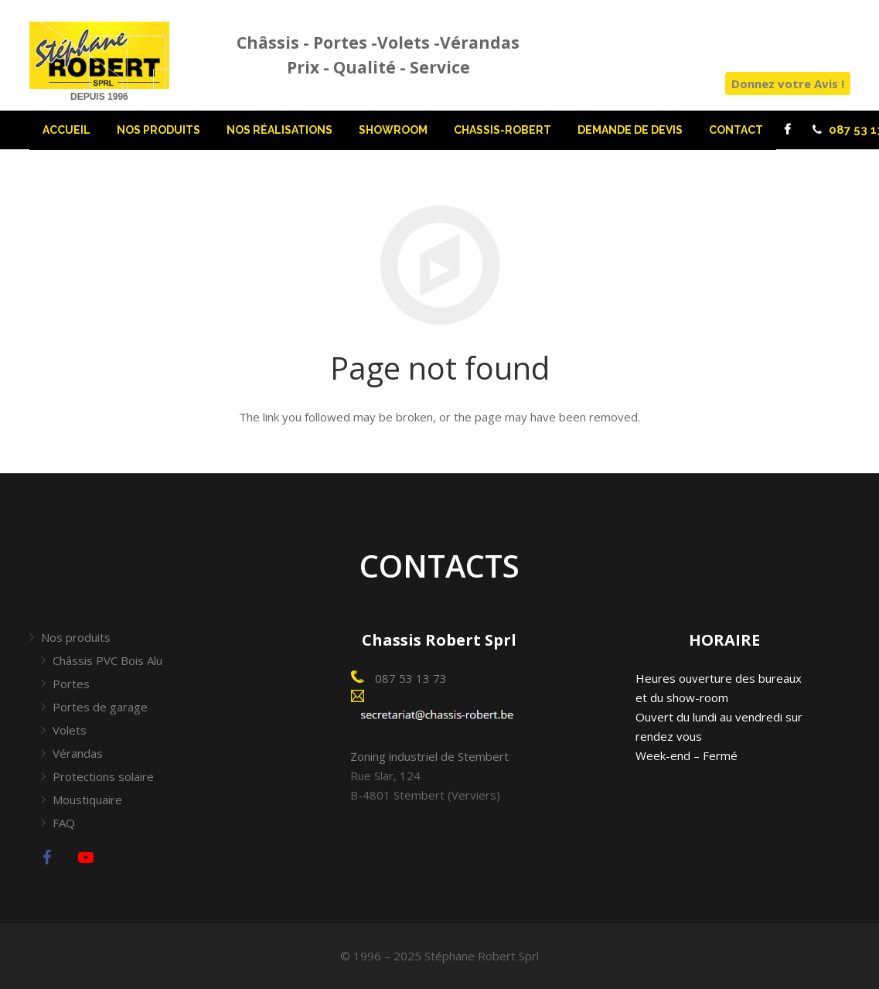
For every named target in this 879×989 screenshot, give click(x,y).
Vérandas (78, 753)
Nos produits (76, 637)
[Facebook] (787, 130)
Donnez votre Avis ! (787, 83)
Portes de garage (100, 706)
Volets (70, 730)
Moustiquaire (87, 799)
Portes (71, 683)
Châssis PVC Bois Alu (107, 660)
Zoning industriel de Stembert (429, 756)
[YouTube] (85, 857)
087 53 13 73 (409, 678)
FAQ (64, 822)
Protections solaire (103, 776)
